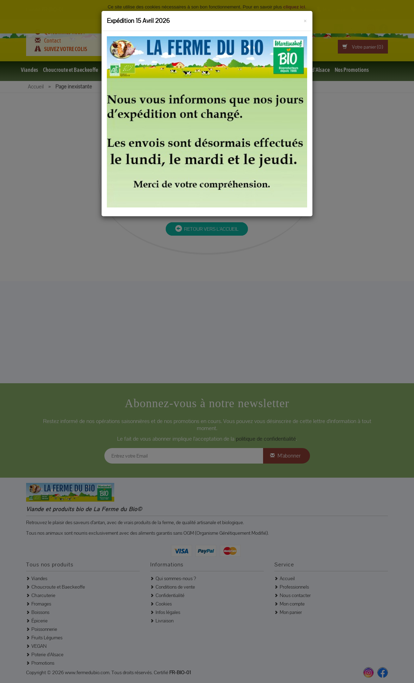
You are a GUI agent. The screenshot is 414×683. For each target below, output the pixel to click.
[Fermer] (305, 19)
